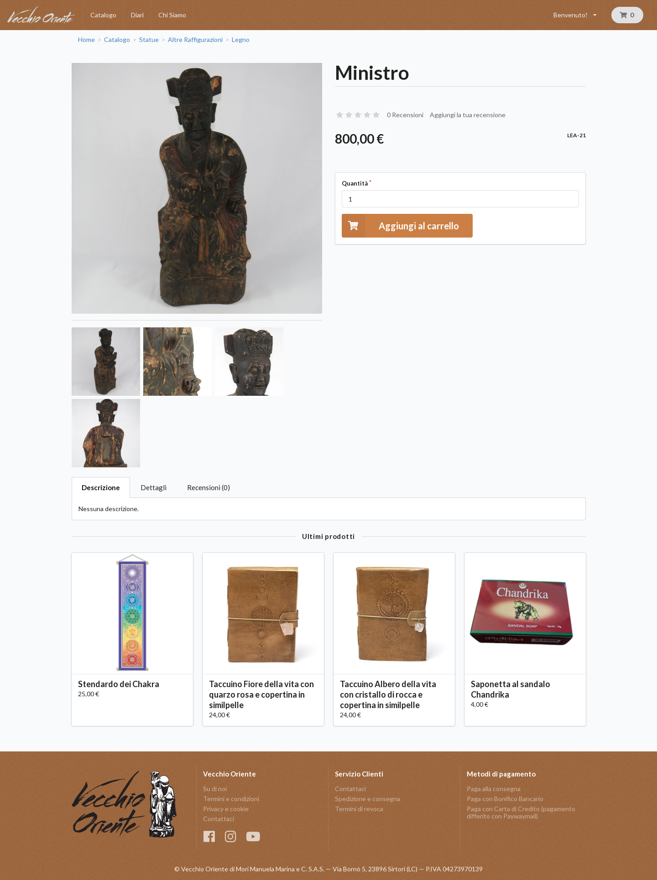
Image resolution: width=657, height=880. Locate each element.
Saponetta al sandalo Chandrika (510, 689)
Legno (241, 39)
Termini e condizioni (231, 798)
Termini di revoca (359, 809)
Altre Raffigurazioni (195, 39)
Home (86, 39)
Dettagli (154, 487)
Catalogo (103, 15)
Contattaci (218, 819)
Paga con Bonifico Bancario (505, 798)
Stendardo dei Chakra (118, 684)
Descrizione (101, 487)
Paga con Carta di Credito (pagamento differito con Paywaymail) (521, 812)
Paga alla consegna (494, 788)
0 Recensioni (405, 115)
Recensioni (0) (208, 487)
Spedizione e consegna (367, 798)
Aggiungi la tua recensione (468, 115)
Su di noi (215, 788)
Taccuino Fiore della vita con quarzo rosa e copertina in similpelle (261, 694)
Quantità (355, 183)
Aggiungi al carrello (400, 225)
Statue (149, 39)
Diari (137, 15)
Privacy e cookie (226, 809)
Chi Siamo (172, 15)
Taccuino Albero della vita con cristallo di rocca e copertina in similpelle (388, 694)
